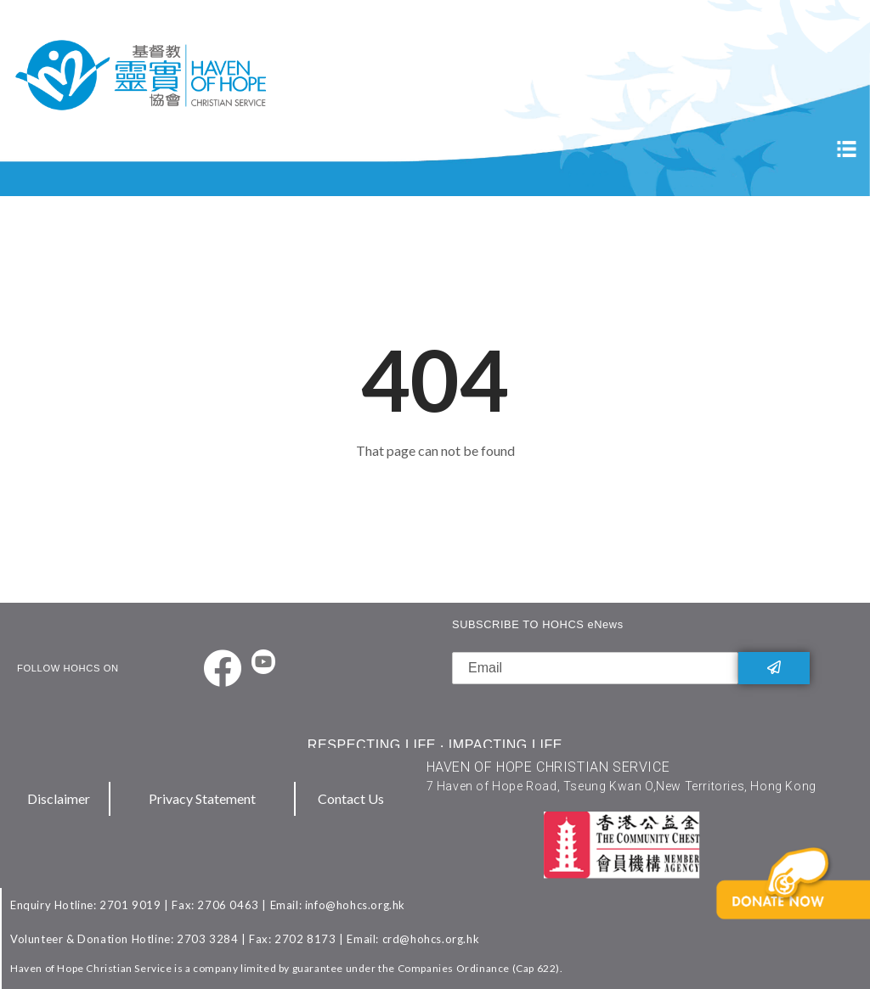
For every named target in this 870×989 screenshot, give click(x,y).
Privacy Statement (202, 798)
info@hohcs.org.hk (355, 905)
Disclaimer (58, 798)
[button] (797, 910)
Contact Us (351, 798)
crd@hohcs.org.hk (431, 939)
